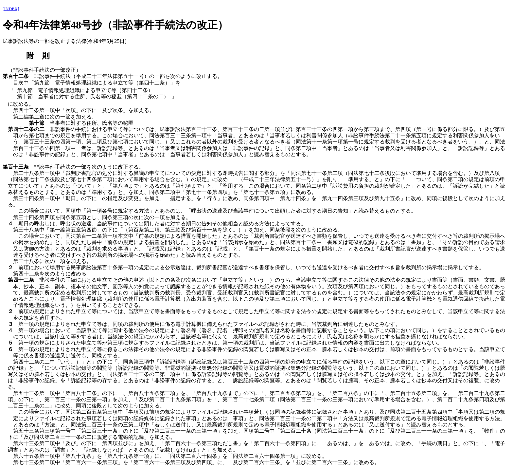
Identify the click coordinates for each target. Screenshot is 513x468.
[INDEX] (11, 8)
